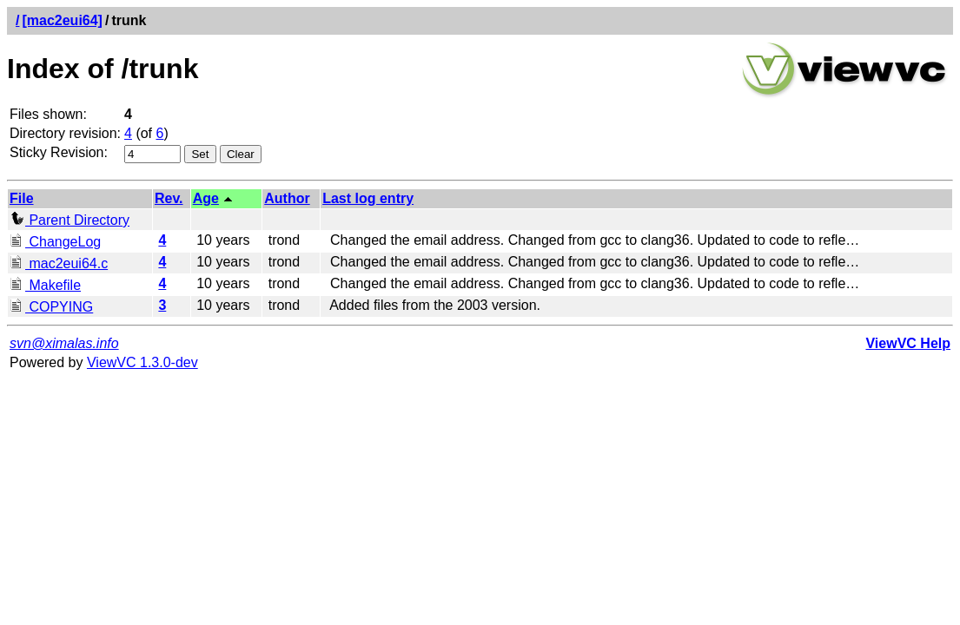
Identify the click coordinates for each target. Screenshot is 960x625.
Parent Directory (69, 220)
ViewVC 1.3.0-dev (142, 362)
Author (286, 198)
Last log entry (368, 198)
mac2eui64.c (59, 263)
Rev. (169, 198)
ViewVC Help (907, 343)
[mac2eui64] (62, 20)
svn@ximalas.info (64, 343)
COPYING (51, 306)
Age (206, 198)
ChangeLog (55, 241)
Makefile (45, 285)
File (22, 198)
